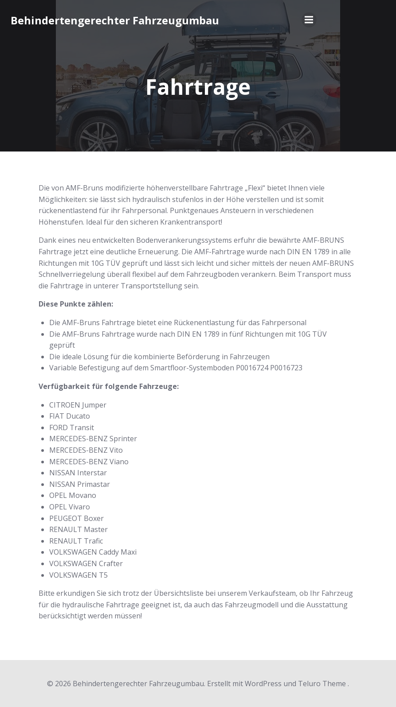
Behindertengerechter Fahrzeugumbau (115, 21)
